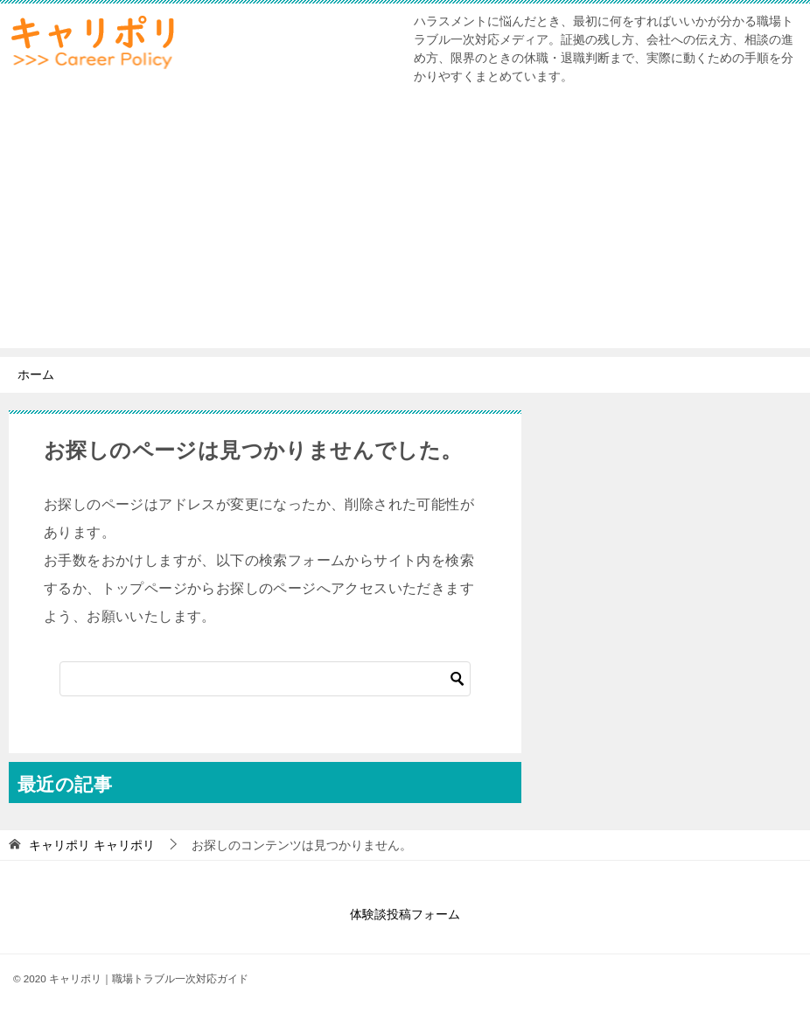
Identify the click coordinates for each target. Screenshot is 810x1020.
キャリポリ (92, 845)
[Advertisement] (405, 225)
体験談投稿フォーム (405, 914)
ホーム (35, 374)
